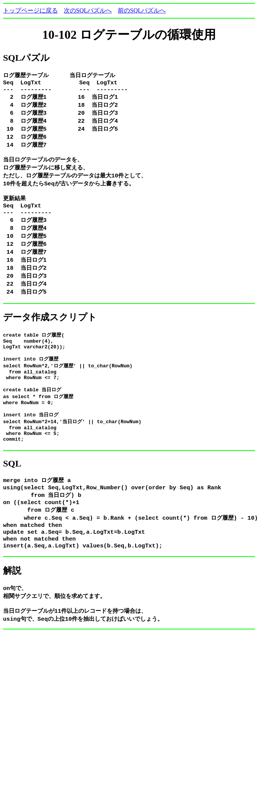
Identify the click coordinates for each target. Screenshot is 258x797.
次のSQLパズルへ (88, 10)
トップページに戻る (30, 10)
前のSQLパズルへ (142, 10)
